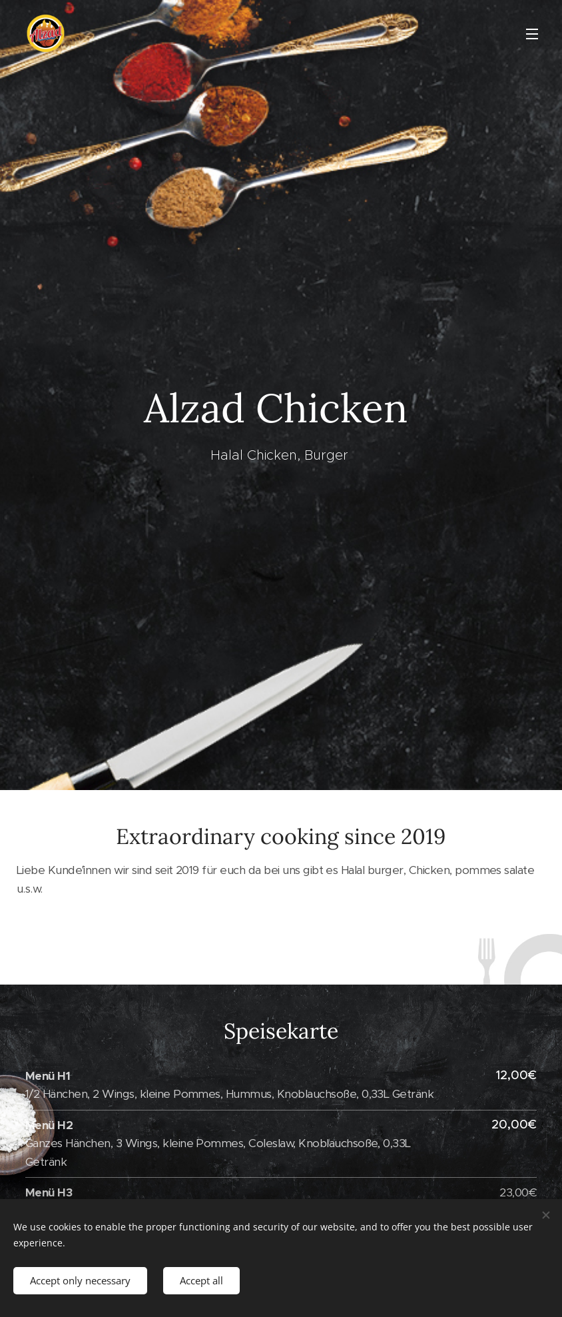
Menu (532, 34)
